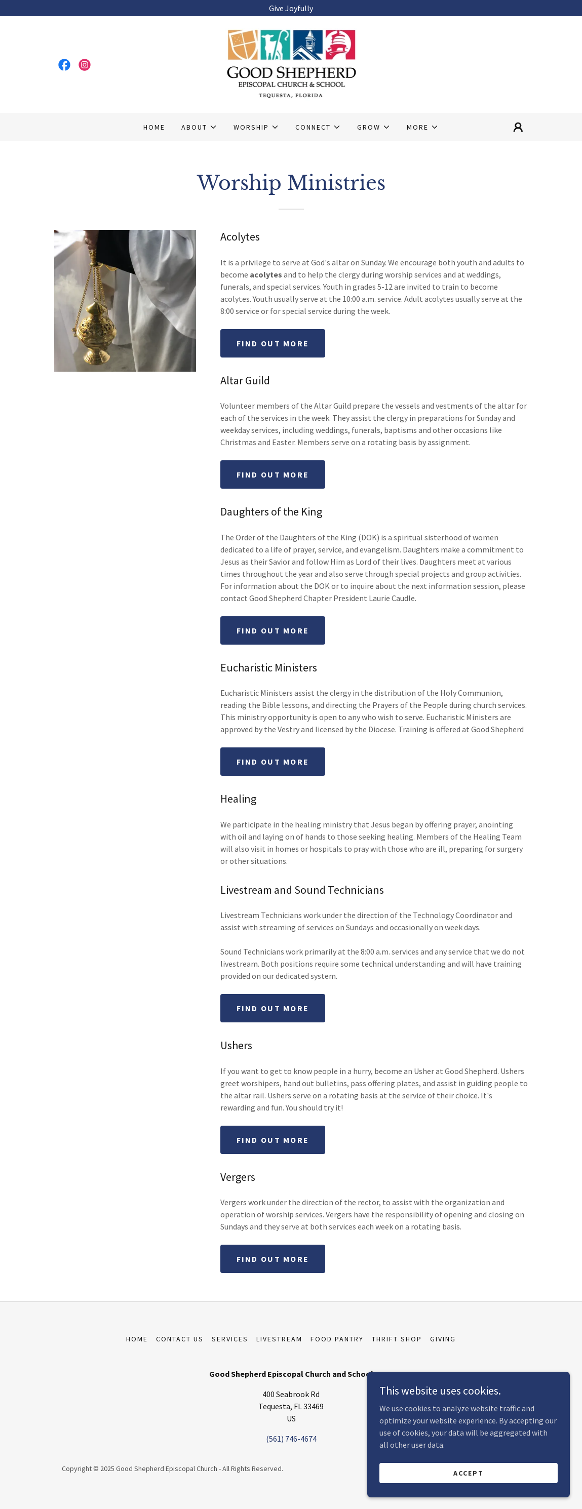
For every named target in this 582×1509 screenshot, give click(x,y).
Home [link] (154, 127)
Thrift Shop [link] (397, 1338)
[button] (199, 127)
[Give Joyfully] (291, 8)
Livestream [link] (279, 1338)
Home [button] (137, 1338)
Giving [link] (443, 1338)
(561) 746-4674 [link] (291, 1439)
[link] (64, 65)
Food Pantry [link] (337, 1338)
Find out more (273, 343)
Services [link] (230, 1338)
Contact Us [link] (180, 1338)
